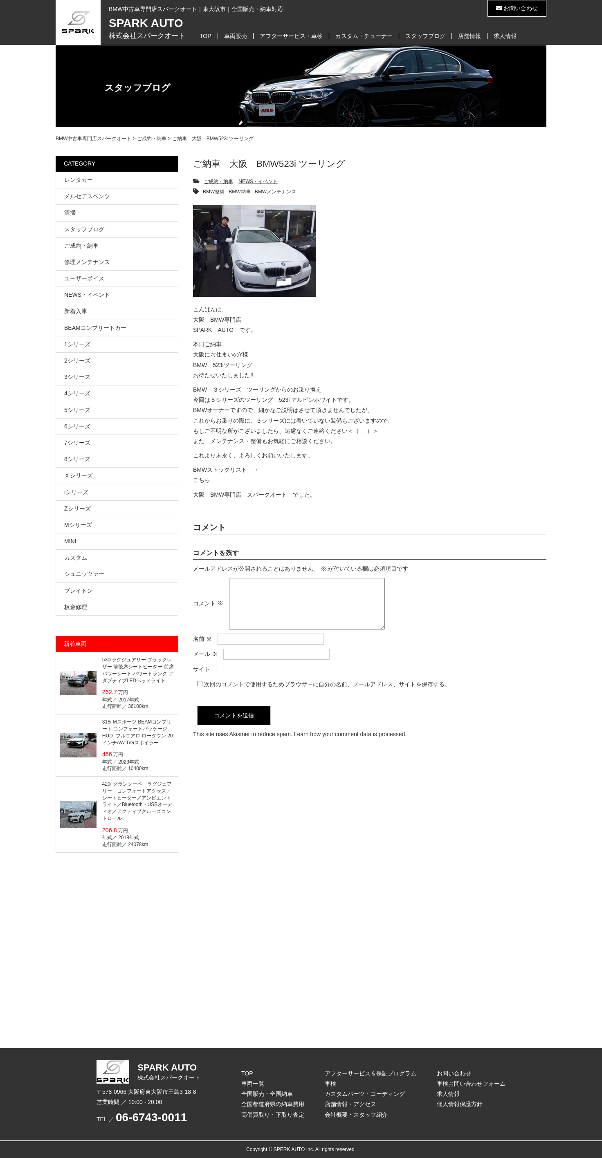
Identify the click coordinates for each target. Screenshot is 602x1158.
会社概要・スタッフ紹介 (356, 1114)
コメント (208, 608)
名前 (202, 648)
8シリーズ (77, 459)
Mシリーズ (78, 525)
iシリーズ (76, 492)
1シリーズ (77, 344)
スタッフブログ (425, 36)
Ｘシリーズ (78, 475)
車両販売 (235, 36)
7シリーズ (77, 442)
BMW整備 (214, 192)
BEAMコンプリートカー (95, 328)
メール (205, 664)
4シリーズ (77, 393)
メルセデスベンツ (87, 196)
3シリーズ (77, 377)
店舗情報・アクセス (350, 1104)
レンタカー (78, 180)
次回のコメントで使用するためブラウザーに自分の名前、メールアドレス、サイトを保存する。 (327, 694)
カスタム (75, 557)
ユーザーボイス (84, 278)
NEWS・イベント (258, 181)
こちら (201, 480)
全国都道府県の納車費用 (272, 1104)
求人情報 (505, 36)
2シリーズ (77, 360)
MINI (70, 541)
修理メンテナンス (87, 262)
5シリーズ (77, 410)
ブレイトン (78, 590)
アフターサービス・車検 (291, 36)
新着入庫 (75, 311)
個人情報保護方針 (460, 1104)
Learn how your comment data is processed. (350, 744)
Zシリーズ (77, 508)
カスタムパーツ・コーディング (365, 1094)
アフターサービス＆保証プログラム (370, 1073)
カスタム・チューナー (364, 36)
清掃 (70, 212)
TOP (205, 36)
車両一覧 (252, 1083)
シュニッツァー (84, 574)
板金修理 (75, 607)
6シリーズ (77, 426)
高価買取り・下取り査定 (272, 1114)
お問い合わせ (517, 8)
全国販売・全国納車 (267, 1094)
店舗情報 (469, 36)
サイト (201, 679)
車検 (330, 1083)
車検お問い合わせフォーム (471, 1083)
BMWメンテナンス (275, 192)
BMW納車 (239, 192)
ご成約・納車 (218, 181)
